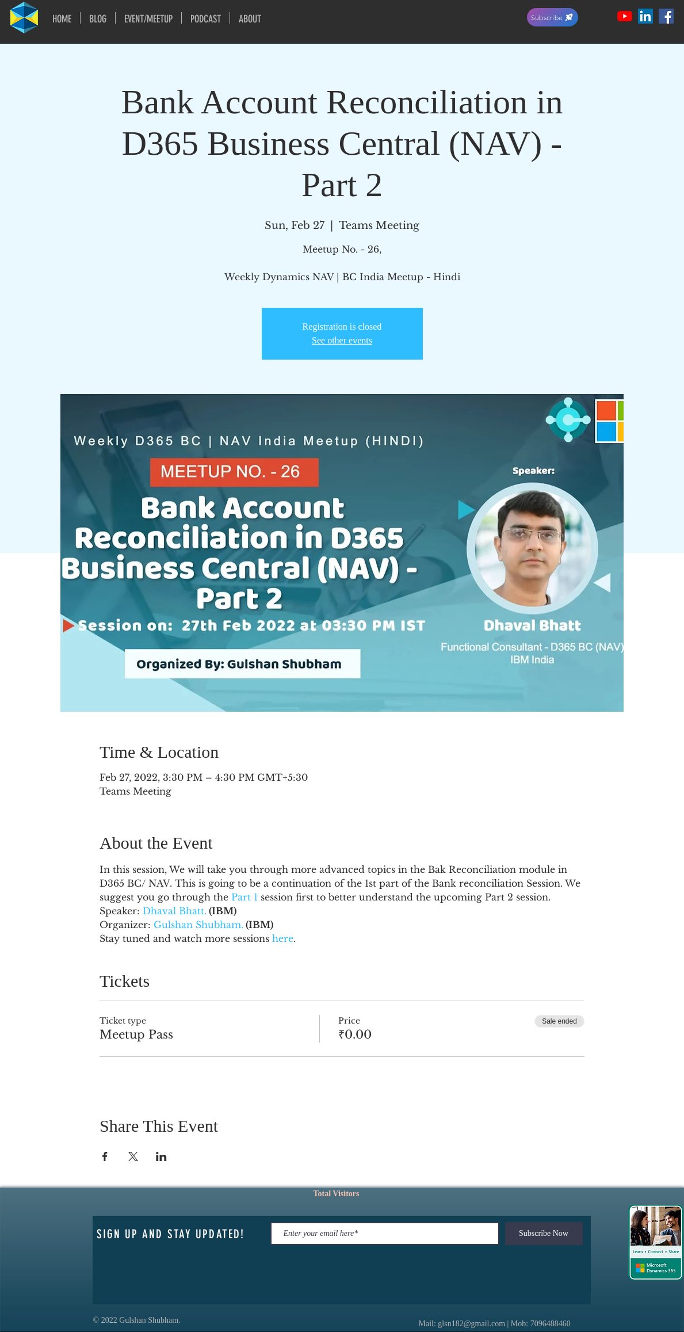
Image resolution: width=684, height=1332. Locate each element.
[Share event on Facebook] (105, 1156)
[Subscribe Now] (544, 1233)
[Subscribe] (552, 17)
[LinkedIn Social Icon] (645, 16)
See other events (342, 340)
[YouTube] (624, 16)
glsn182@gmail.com (471, 1323)
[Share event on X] (133, 1156)
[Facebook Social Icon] (666, 16)
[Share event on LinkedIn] (161, 1156)
